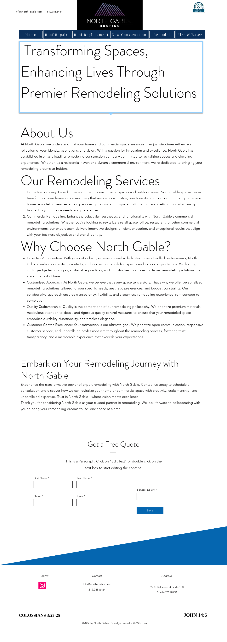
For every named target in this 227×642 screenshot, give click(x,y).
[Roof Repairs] (57, 34)
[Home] (31, 34)
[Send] (150, 510)
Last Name (83, 478)
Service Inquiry (146, 489)
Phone (37, 495)
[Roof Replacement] (91, 34)
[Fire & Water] (190, 34)
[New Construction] (129, 34)
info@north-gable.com (29, 11)
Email (80, 495)
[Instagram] (42, 585)
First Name (40, 478)
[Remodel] (162, 34)
